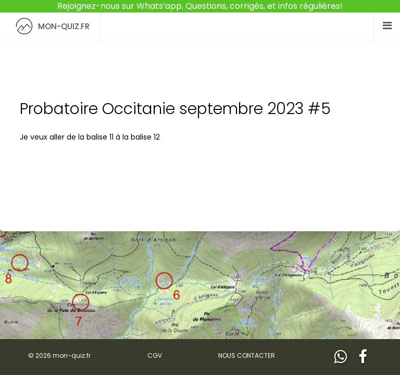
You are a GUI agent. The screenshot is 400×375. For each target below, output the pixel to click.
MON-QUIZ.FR (50, 26)
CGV (154, 355)
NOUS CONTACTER (246, 355)
